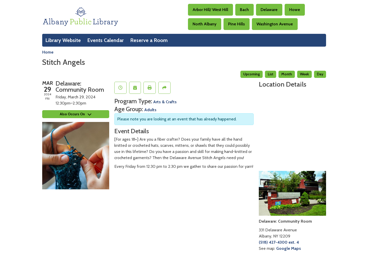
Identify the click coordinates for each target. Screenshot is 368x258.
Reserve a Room (149, 40)
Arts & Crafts (165, 101)
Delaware (269, 9)
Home (47, 52)
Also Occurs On (75, 114)
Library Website (63, 40)
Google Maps (288, 248)
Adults (150, 109)
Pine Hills (236, 24)
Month (286, 74)
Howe (294, 9)
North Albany (204, 24)
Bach (244, 9)
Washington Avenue (275, 24)
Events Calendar (105, 40)
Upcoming (251, 74)
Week (304, 74)
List (270, 74)
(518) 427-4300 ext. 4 (279, 242)
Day (320, 74)
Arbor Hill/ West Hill (210, 9)
